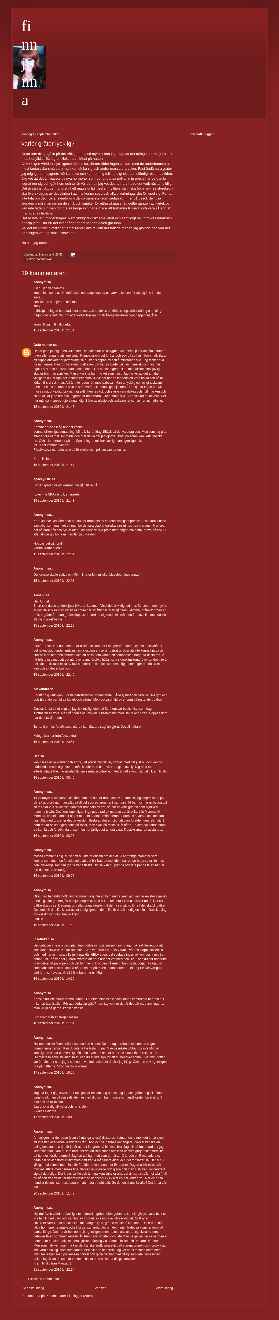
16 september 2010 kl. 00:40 (54, 777)
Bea (36, 756)
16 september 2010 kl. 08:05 (54, 836)
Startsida (100, 1288)
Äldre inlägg (164, 1288)
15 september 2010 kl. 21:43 (54, 407)
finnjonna (29, 63)
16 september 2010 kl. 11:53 (54, 925)
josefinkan (41, 939)
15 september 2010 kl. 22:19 (54, 625)
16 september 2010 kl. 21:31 (54, 1023)
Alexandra (41, 689)
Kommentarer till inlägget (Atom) (69, 1296)
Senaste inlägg (33, 1288)
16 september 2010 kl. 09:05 (54, 876)
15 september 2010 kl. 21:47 (54, 465)
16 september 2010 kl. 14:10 (54, 979)
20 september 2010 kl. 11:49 (54, 1193)
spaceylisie (42, 479)
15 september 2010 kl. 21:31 (54, 330)
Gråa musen (43, 345)
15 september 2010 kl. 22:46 (54, 674)
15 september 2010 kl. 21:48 (54, 500)
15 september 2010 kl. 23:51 (54, 742)
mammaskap (44, 259)
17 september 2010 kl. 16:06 (54, 1072)
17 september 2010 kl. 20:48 (54, 1117)
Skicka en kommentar (43, 1279)
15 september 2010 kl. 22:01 (54, 554)
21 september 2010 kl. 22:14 (54, 1269)
